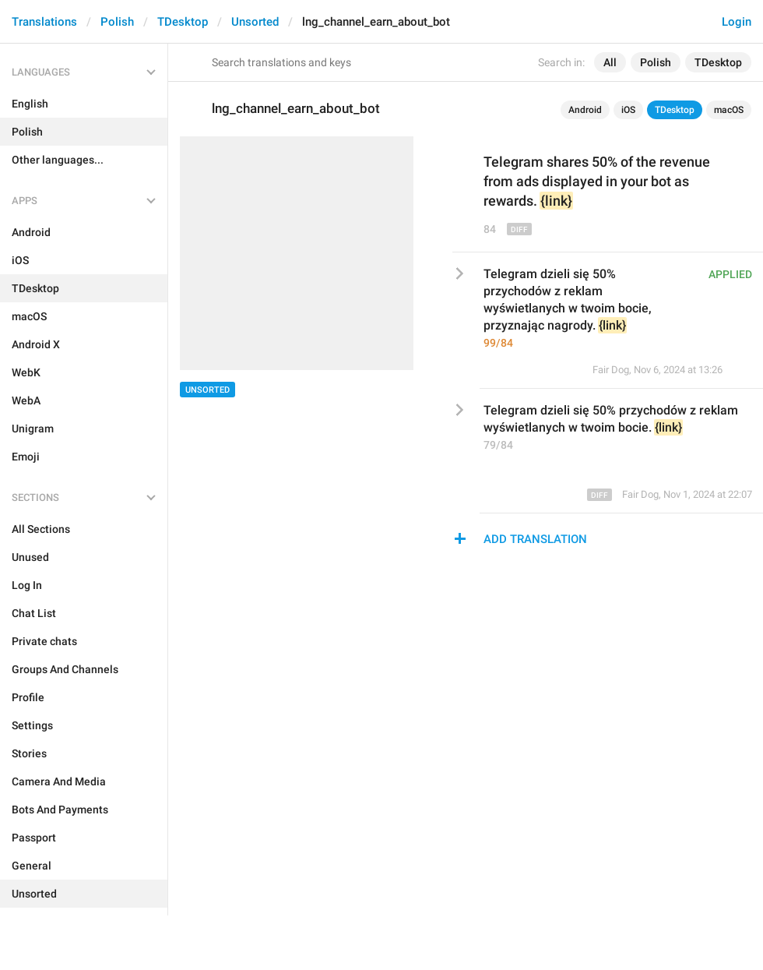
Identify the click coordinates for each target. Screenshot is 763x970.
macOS (729, 109)
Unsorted (255, 22)
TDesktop (182, 22)
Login (736, 22)
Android (585, 109)
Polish (117, 22)
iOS (628, 109)
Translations (44, 22)
